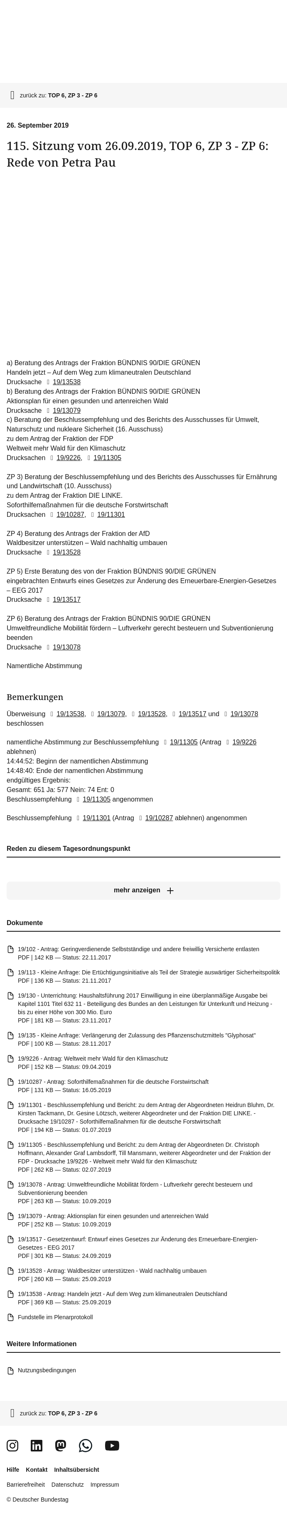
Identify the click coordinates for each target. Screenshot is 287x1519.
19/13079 (62, 410)
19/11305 (102, 457)
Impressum (105, 1484)
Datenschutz (68, 1484)
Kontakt (36, 1469)
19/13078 (62, 646)
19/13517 (62, 599)
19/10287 (65, 514)
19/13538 (62, 381)
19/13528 (62, 552)
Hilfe (13, 1469)
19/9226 (64, 457)
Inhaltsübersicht (76, 1469)
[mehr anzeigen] (143, 891)
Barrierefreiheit (26, 1484)
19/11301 (106, 514)
